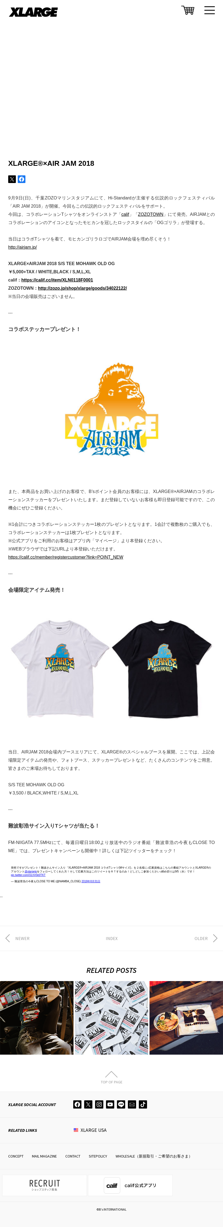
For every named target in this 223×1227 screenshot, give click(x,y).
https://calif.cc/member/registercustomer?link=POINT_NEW (65, 557)
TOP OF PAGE (111, 1082)
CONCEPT (16, 1156)
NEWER (22, 938)
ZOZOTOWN (150, 214)
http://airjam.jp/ (22, 247)
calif (125, 214)
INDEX (112, 938)
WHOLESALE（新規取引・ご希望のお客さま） (154, 1156)
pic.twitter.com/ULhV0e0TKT (28, 875)
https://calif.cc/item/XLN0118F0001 (57, 280)
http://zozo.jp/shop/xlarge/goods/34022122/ (82, 288)
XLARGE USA (94, 1130)
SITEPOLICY (98, 1156)
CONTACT (72, 1156)
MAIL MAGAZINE (44, 1156)
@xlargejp (31, 871)
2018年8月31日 (90, 881)
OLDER (201, 938)
